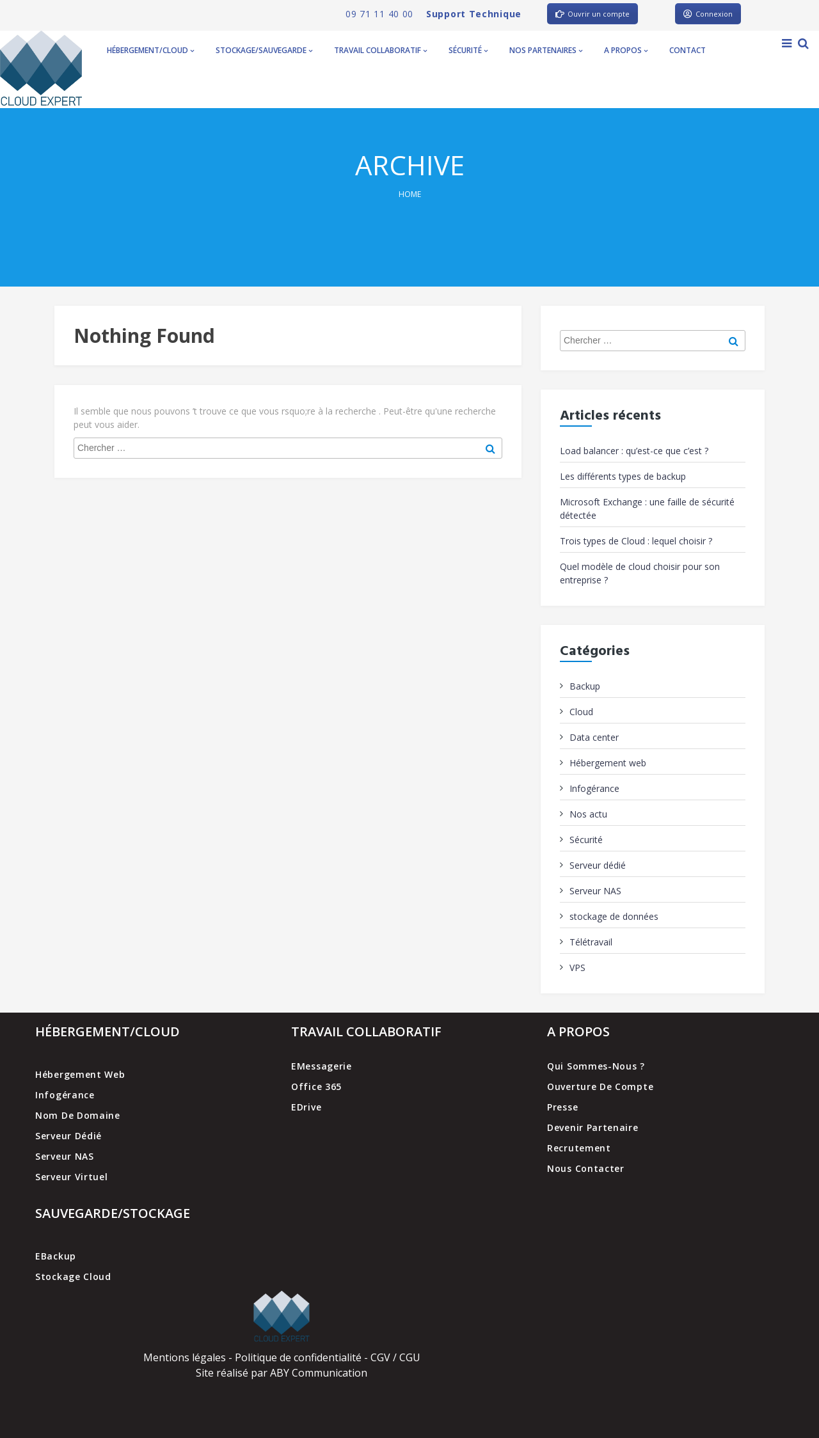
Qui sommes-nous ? (596, 1066)
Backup (584, 686)
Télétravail (590, 942)
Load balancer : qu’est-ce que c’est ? (634, 451)
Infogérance (594, 788)
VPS (577, 967)
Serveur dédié (597, 865)
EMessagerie (321, 1066)
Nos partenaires (545, 50)
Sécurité (468, 50)
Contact (687, 50)
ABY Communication (317, 1373)
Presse (562, 1107)
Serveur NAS (595, 891)
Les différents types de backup (623, 476)
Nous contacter (585, 1168)
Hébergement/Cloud (150, 50)
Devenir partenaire (593, 1127)
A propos (626, 50)
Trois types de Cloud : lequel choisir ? (636, 541)
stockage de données (613, 916)
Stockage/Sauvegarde (264, 50)
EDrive (306, 1107)
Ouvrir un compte (592, 14)
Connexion (708, 14)
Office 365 (316, 1086)
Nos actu (588, 814)
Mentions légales (184, 1357)
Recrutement (579, 1148)
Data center (594, 737)
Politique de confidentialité (298, 1357)
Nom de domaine (77, 1115)
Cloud (581, 712)
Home (410, 194)
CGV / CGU (395, 1357)
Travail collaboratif (380, 50)
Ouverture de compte (600, 1086)
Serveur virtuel (71, 1177)
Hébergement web (607, 763)
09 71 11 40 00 (379, 14)
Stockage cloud (73, 1276)
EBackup (55, 1256)
